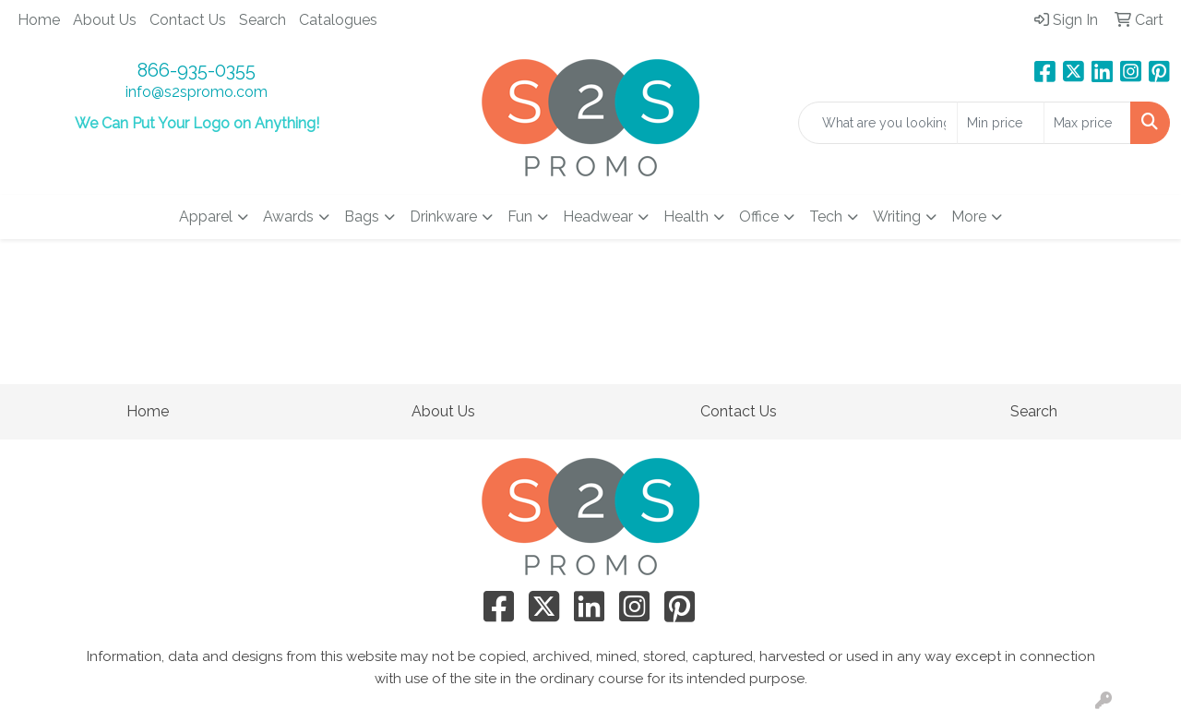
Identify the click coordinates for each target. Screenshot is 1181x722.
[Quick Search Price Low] (1000, 123)
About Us (105, 20)
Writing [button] (897, 216)
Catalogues (338, 20)
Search (262, 20)
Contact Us (187, 20)
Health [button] (686, 216)
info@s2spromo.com (196, 92)
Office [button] (759, 216)
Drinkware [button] (443, 216)
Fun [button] (519, 216)
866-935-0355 (196, 70)
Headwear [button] (598, 216)
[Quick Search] (878, 123)
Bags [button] (361, 216)
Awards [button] (288, 216)
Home (39, 20)
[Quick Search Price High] (1087, 123)
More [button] (968, 216)
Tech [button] (825, 216)
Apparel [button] (206, 216)
